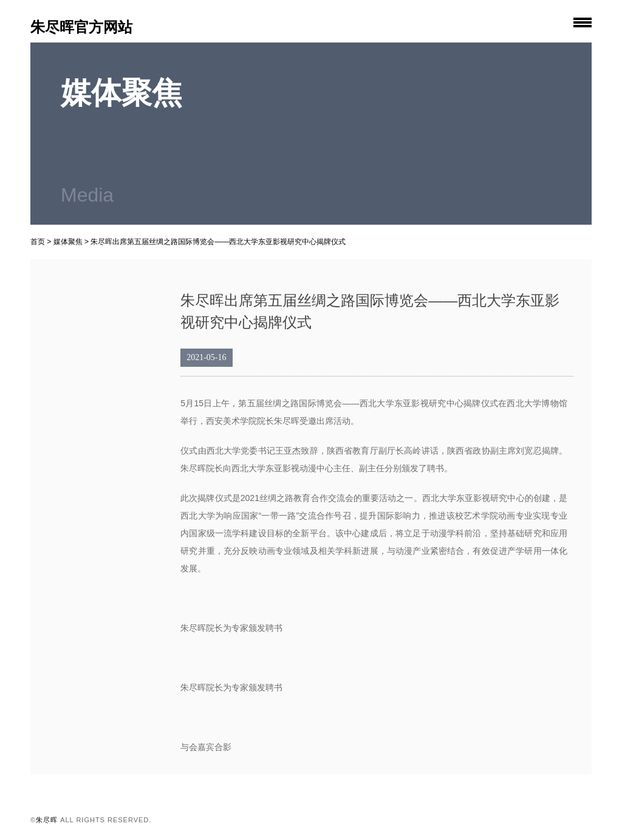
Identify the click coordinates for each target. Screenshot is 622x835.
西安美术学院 (231, 421)
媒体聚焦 (68, 241)
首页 (37, 241)
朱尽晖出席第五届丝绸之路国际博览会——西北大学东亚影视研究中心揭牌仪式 (218, 241)
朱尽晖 (286, 421)
